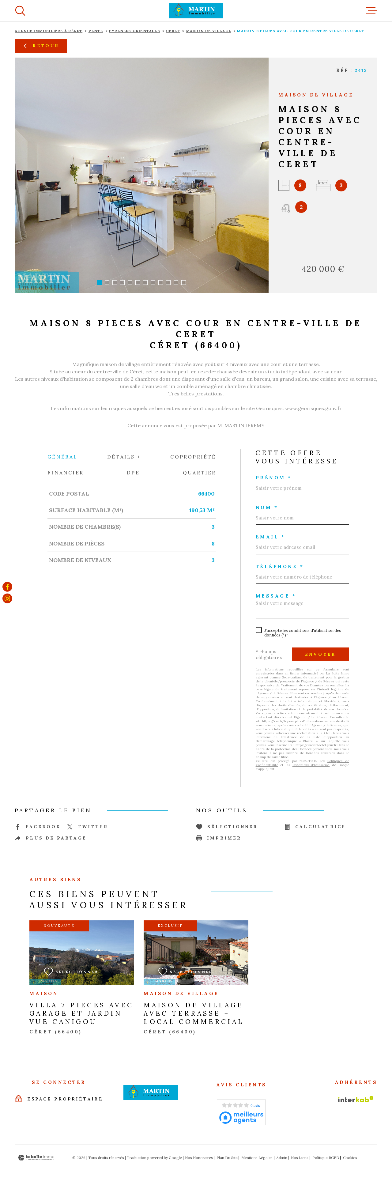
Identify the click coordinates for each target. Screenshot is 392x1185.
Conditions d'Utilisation (311, 765)
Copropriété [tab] (193, 457)
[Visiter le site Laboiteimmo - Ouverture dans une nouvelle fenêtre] (36, 1157)
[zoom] (142, 175)
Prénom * (274, 477)
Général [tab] (62, 457)
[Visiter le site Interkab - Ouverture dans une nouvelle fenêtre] (356, 1099)
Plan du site (227, 1157)
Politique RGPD (325, 1157)
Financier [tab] (65, 473)
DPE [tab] (133, 473)
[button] (99, 282)
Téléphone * (280, 566)
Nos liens (299, 1157)
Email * (270, 536)
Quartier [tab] (199, 473)
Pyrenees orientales (134, 30)
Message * (276, 596)
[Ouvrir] (20, 10)
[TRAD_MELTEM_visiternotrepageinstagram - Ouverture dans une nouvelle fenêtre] (7, 598)
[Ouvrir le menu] (371, 10)
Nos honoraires (199, 1157)
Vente (96, 30)
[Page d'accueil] (196, 10)
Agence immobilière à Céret (48, 30)
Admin (281, 1157)
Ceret (173, 30)
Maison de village (208, 30)
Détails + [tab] (124, 457)
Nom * (267, 507)
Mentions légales (257, 1157)
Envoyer (320, 654)
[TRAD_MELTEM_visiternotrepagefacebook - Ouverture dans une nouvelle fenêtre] (7, 586)
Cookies (350, 1158)
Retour (40, 45)
